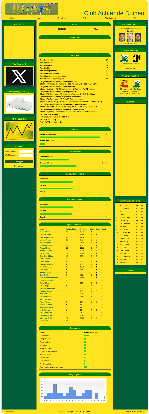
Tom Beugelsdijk (46, 237)
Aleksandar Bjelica (47, 307)
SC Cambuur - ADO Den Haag (130, 89)
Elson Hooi (44, 321)
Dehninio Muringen (47, 288)
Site (135, 18)
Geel (98, 229)
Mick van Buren (46, 313)
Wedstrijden (110, 18)
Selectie (86, 18)
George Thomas (46, 296)
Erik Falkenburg (46, 267)
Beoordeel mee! (130, 43)
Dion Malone (45, 232)
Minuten (83, 229)
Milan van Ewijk (46, 318)
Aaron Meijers (45, 242)
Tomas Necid (45, 248)
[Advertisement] (20, 42)
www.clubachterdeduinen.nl (135, 411)
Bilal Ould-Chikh (46, 256)
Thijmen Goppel (46, 291)
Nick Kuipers (45, 310)
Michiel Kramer (46, 240)
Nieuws (37, 18)
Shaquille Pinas (46, 245)
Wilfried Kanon (46, 294)
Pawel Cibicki (45, 283)
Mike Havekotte (46, 299)
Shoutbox (61, 18)
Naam (42, 229)
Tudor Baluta (45, 259)
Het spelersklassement (130, 29)
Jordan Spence (46, 272)
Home (13, 18)
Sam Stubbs (44, 275)
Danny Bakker (45, 234)
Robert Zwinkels (46, 305)
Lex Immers (44, 253)
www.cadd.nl (10, 411)
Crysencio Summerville (49, 278)
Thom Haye (44, 261)
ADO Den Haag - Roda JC (130, 63)
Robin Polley (45, 302)
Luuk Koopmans (46, 315)
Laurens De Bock (46, 264)
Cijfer (92, 229)
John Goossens (46, 251)
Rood (104, 229)
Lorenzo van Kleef (47, 280)
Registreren (19, 166)
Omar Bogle (44, 286)
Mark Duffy (44, 269)
